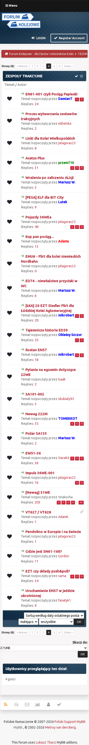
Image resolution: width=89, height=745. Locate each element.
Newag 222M (36, 414)
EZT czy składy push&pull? (47, 571)
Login (38, 38)
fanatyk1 (64, 600)
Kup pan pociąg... (39, 237)
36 (36, 463)
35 (36, 423)
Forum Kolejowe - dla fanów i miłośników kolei (41, 53)
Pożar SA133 (36, 433)
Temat (9, 85)
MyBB (18, 727)
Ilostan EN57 (36, 350)
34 (36, 581)
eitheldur (65, 123)
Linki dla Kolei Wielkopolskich (50, 138)
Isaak (62, 379)
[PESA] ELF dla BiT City (44, 197)
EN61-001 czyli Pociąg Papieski (51, 94)
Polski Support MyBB (70, 722)
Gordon (63, 556)
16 (36, 482)
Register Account (69, 38)
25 (36, 340)
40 (36, 227)
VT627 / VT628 (38, 512)
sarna (62, 576)
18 (36, 360)
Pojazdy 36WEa (38, 217)
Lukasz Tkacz (46, 742)
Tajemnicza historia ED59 (46, 330)
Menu (11, 5)
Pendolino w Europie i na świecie (53, 532)
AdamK (63, 517)
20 (36, 320)
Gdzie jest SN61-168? (43, 551)
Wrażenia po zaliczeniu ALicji (49, 178)
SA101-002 (34, 394)
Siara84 (63, 458)
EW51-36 (33, 453)
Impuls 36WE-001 (40, 473)
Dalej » (68, 66)
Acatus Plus (34, 158)
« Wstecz (22, 66)
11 (36, 561)
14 (81, 502)
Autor (22, 85)
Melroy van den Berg (60, 727)
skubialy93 (66, 399)
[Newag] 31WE (37, 492)
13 (36, 246)
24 (36, 104)
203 (37, 502)
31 (36, 168)
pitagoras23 (67, 143)
